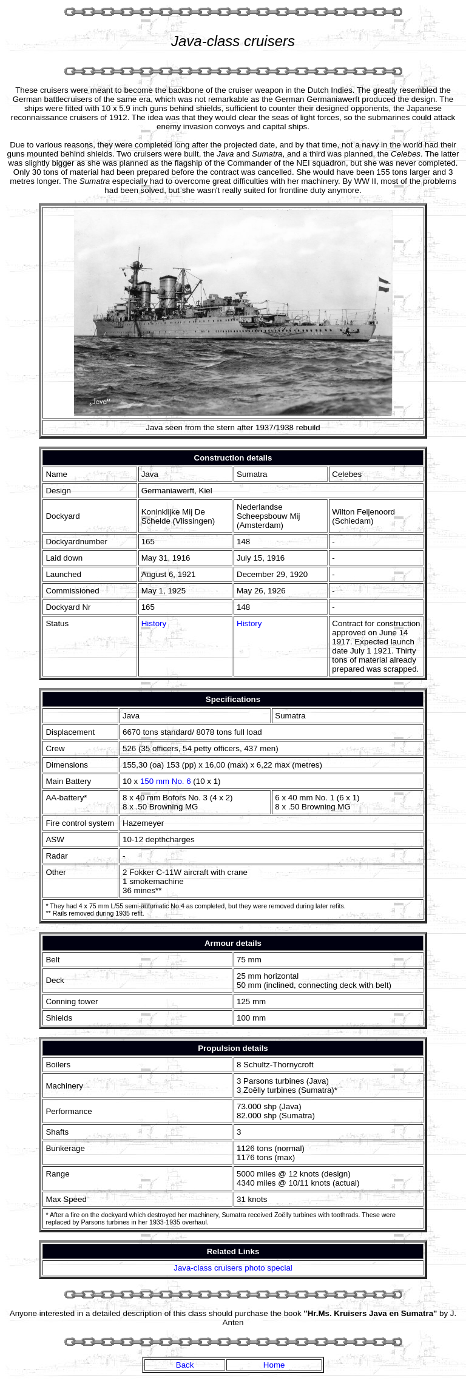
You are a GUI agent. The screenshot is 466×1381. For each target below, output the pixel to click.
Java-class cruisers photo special (233, 1267)
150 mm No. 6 (165, 781)
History (153, 623)
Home (274, 1364)
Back (185, 1364)
